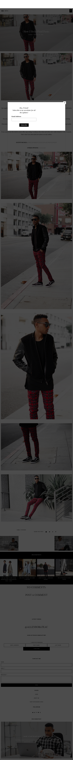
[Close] (64, 114)
